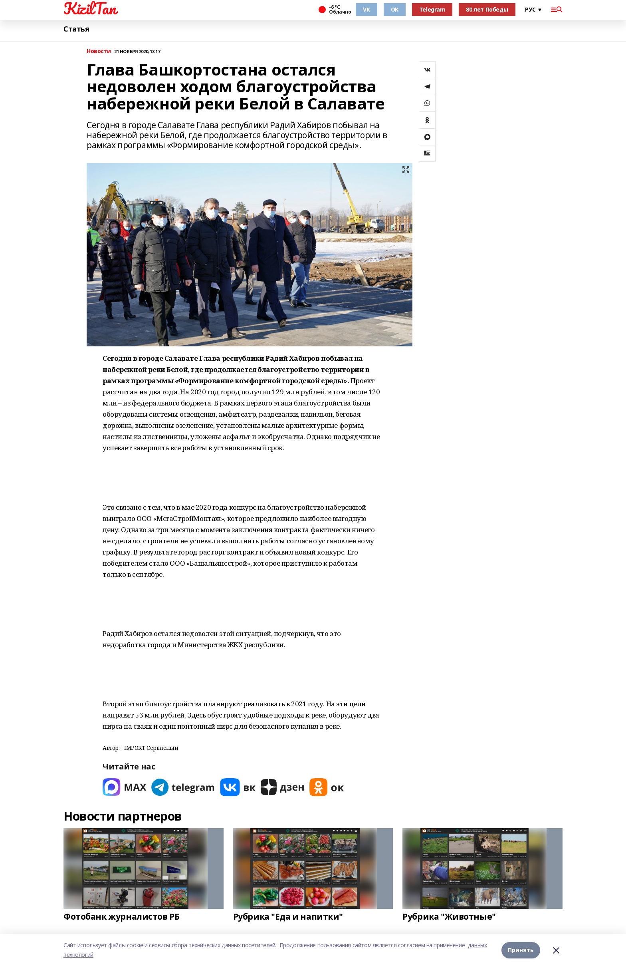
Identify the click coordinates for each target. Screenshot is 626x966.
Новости (99, 51)
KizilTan (89, 8)
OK (394, 9)
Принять (521, 950)
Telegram (432, 9)
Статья (76, 29)
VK (366, 9)
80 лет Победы (487, 9)
